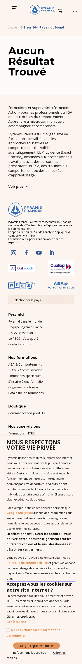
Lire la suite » (16, 622)
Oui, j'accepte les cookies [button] (36, 646)
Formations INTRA (21, 433)
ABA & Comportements (25, 364)
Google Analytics (19, 513)
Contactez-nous (19, 344)
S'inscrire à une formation (26, 381)
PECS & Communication (25, 370)
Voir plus (15, 186)
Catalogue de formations (26, 393)
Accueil (13, 27)
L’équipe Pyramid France (25, 327)
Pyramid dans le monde (25, 321)
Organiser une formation (25, 387)
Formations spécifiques (24, 376)
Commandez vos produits (26, 413)
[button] (62, 10)
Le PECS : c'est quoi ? (23, 338)
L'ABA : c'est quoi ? (21, 333)
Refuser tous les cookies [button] (29, 653)
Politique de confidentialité (27, 563)
